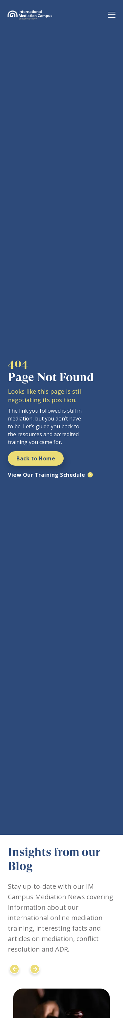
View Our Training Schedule (46, 474)
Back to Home (35, 458)
